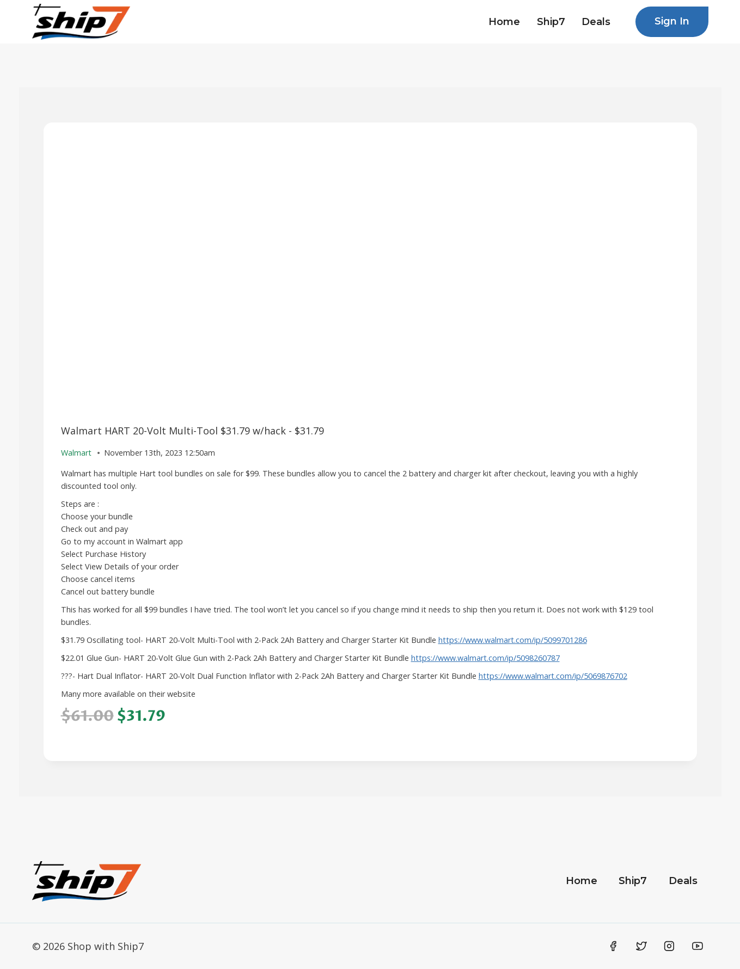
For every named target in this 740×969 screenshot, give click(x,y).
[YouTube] (697, 946)
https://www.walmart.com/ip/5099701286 (512, 640)
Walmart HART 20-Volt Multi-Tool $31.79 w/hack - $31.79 (192, 430)
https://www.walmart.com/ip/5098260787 (485, 658)
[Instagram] (669, 946)
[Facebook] (614, 946)
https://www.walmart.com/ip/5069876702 (553, 676)
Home (504, 22)
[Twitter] (641, 946)
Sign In (672, 21)
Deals (596, 22)
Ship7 (551, 22)
